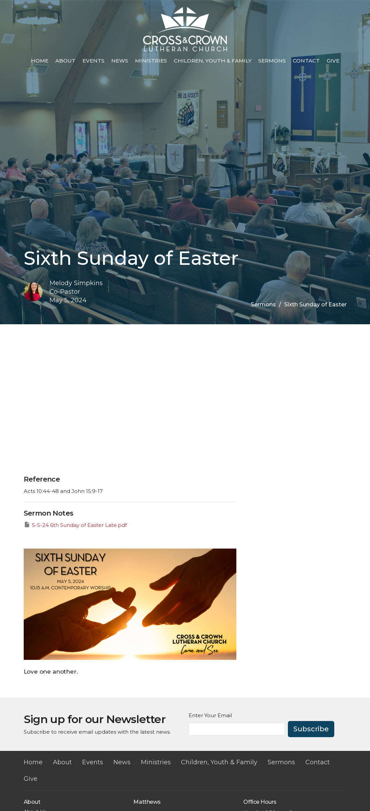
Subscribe (311, 729)
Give (333, 60)
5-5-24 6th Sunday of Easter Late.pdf (75, 524)
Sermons (272, 60)
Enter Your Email (210, 715)
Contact (306, 60)
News (119, 60)
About (65, 60)
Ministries (151, 60)
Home (39, 60)
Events (93, 60)
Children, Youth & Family (212, 60)
